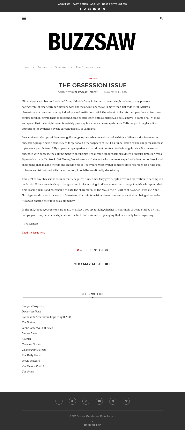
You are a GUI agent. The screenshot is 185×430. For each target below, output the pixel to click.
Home (25, 67)
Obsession (61, 67)
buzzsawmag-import (84, 92)
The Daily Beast (31, 355)
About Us (64, 4)
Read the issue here (33, 232)
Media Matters (31, 360)
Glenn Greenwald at (37, 328)
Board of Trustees (114, 4)
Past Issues (80, 4)
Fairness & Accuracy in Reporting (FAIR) (46, 317)
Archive (95, 4)
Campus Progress (33, 306)
